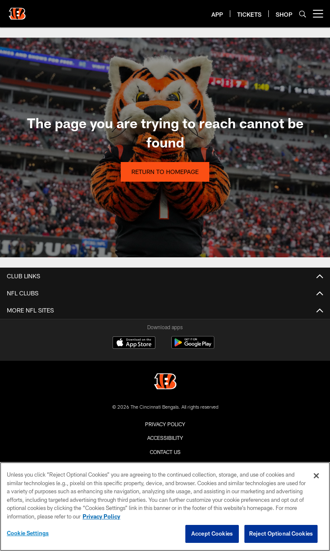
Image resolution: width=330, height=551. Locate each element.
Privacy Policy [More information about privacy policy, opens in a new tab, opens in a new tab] (101, 516)
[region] (165, 506)
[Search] (302, 14)
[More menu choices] (318, 13)
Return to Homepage (165, 171)
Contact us (165, 452)
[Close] (316, 475)
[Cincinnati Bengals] (165, 382)
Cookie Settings (28, 533)
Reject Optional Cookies (281, 533)
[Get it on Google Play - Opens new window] (193, 346)
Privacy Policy (165, 424)
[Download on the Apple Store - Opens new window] (134, 343)
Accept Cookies (212, 533)
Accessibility (165, 438)
